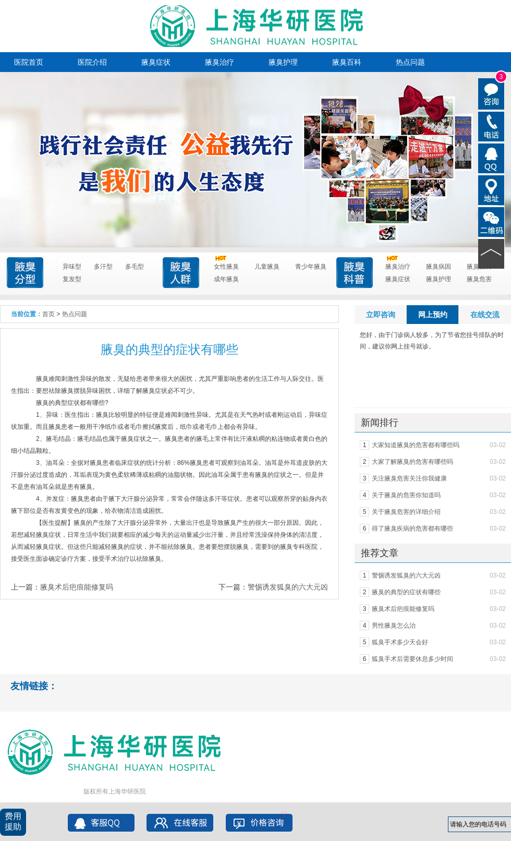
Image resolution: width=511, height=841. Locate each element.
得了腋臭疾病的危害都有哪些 (412, 528)
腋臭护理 (283, 62)
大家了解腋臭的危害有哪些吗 (412, 461)
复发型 (72, 279)
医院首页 (28, 62)
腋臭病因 (438, 266)
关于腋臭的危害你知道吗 (406, 495)
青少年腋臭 (310, 266)
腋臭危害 (479, 279)
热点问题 (410, 62)
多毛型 (134, 266)
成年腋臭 (226, 279)
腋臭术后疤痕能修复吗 (76, 587)
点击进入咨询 (248, 205)
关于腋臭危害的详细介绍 (406, 511)
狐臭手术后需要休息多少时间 (412, 659)
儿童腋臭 (266, 266)
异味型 (72, 266)
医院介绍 (92, 62)
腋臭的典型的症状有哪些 (406, 592)
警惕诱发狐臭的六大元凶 (288, 587)
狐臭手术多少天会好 (400, 642)
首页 (48, 314)
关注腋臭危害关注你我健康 (409, 478)
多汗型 (103, 266)
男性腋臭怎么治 (394, 625)
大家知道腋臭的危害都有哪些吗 (415, 445)
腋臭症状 (156, 62)
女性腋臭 (226, 265)
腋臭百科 (346, 62)
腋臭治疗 (219, 62)
